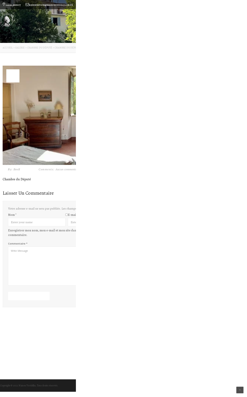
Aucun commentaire (67, 169)
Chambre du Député (17, 179)
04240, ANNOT (11, 5)
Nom (12, 215)
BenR (17, 169)
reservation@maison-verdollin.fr (49, 5)
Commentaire (18, 243)
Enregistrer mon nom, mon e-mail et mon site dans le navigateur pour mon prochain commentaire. (66, 232)
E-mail (73, 215)
